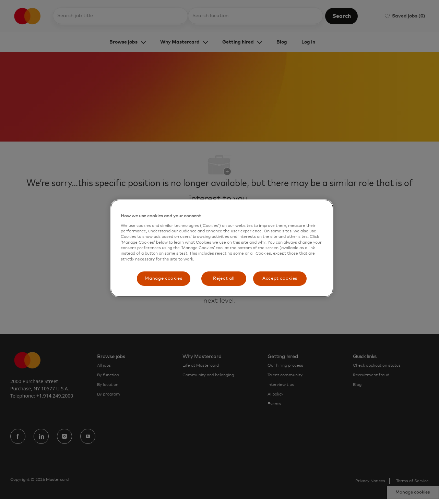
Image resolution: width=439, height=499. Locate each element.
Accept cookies (279, 278)
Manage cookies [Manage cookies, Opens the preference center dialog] (163, 278)
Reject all (224, 278)
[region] (221, 248)
